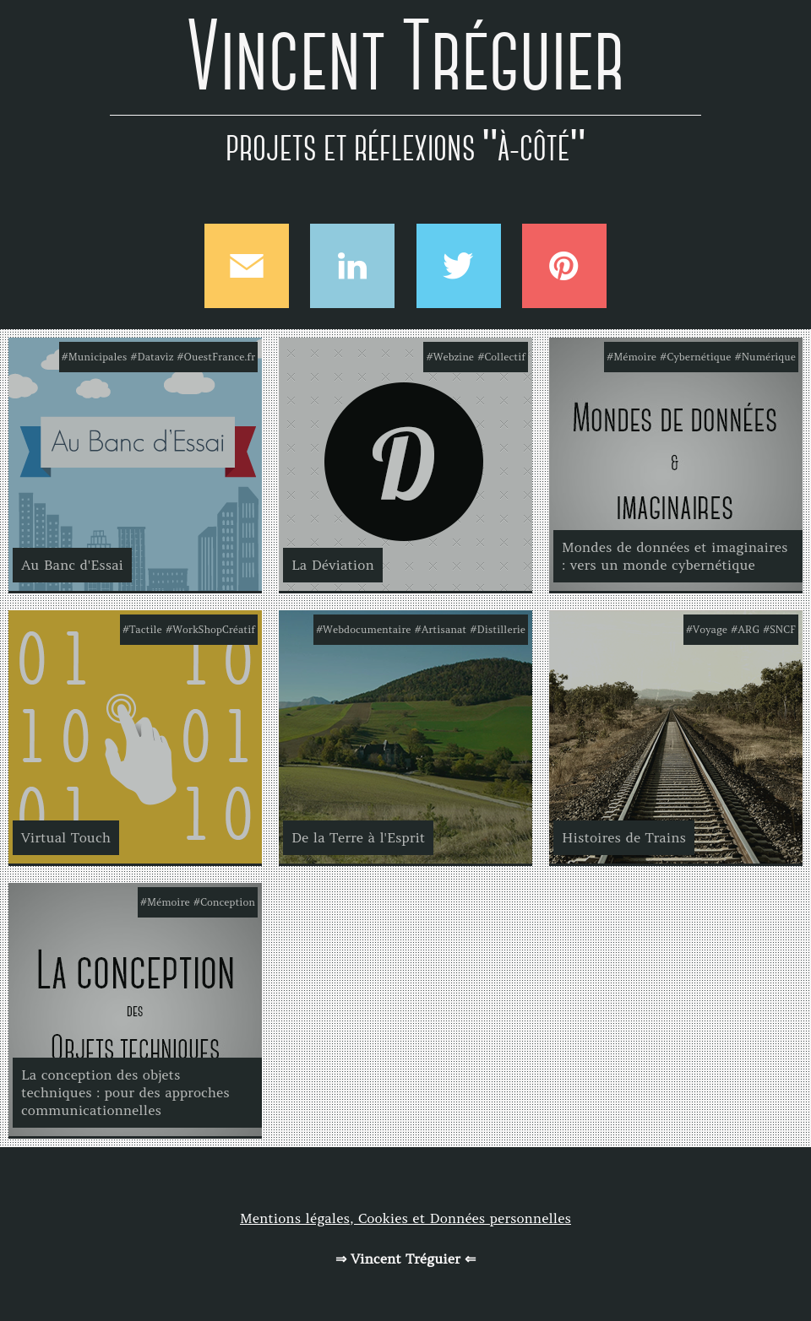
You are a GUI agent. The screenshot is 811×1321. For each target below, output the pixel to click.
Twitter (458, 266)
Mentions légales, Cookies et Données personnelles (405, 1218)
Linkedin (352, 266)
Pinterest (564, 266)
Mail (246, 266)
